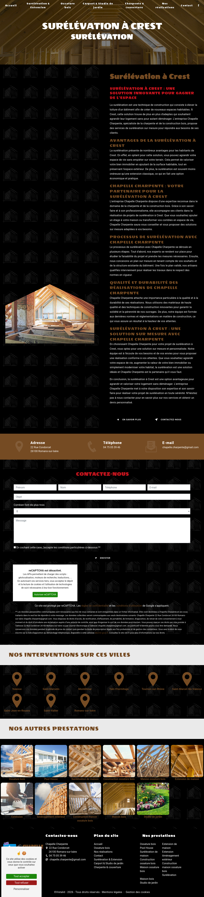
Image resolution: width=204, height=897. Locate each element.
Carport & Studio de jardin (98, 5)
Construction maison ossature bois (171, 867)
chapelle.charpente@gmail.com (65, 859)
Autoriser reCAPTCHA (45, 581)
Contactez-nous (167, 419)
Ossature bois (68, 5)
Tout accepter (21, 876)
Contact (186, 5)
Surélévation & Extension (38, 5)
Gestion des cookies (138, 891)
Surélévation (169, 874)
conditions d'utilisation (129, 592)
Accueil (11, 5)
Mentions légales (112, 891)
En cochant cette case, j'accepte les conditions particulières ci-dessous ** (58, 533)
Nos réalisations (164, 5)
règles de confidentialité (95, 592)
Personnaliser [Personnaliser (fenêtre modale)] (21, 889)
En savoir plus (128, 419)
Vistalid (60, 891)
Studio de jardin (149, 882)
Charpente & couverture (134, 5)
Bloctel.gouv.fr (101, 619)
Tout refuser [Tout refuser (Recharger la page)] (21, 882)
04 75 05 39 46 (55, 855)
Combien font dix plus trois (29, 491)
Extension (167, 851)
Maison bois (147, 878)
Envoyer (105, 544)
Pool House (146, 847)
